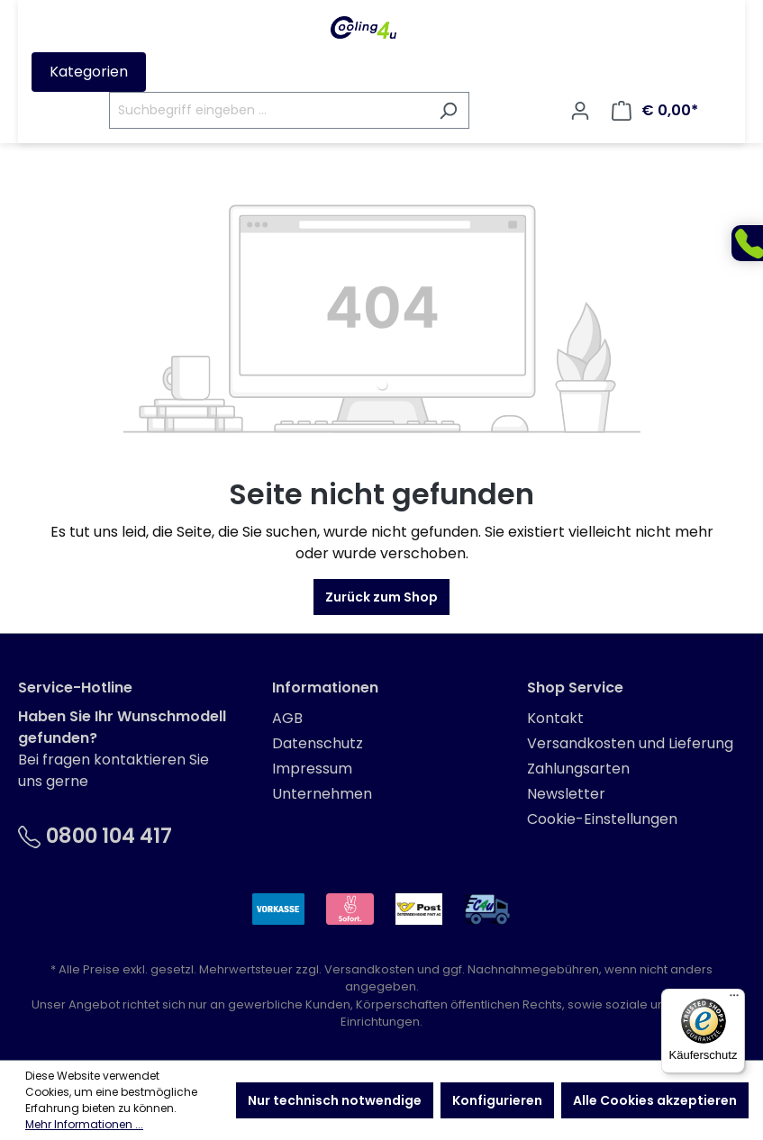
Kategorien (89, 71)
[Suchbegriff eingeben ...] (268, 110)
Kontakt (555, 718)
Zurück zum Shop (381, 597)
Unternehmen (322, 793)
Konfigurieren (497, 1100)
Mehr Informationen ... (84, 1124)
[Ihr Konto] (580, 111)
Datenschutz (317, 743)
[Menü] (734, 999)
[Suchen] (448, 110)
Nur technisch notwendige (335, 1100)
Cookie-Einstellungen (602, 819)
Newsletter (566, 793)
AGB (287, 718)
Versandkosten (369, 969)
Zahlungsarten (578, 768)
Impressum (312, 768)
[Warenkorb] (655, 111)
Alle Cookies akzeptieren (655, 1100)
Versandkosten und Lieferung (630, 743)
